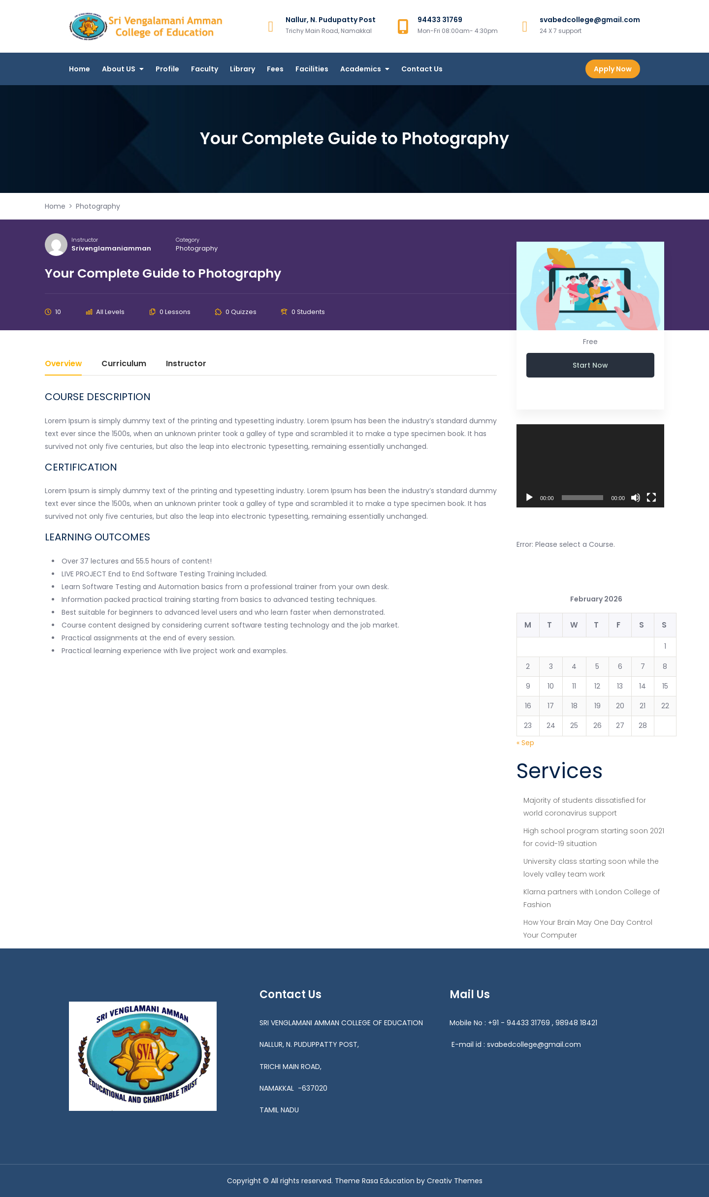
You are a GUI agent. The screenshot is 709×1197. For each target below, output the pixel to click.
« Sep (525, 743)
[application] (590, 465)
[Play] (529, 498)
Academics (360, 69)
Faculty (204, 69)
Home (79, 69)
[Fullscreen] (651, 498)
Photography (197, 248)
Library (242, 69)
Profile (167, 69)
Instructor (84, 240)
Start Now (590, 365)
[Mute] (636, 498)
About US (118, 69)
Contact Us (422, 69)
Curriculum (123, 364)
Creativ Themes (455, 1181)
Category (187, 240)
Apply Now (613, 69)
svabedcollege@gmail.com (534, 1044)
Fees (275, 69)
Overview (63, 364)
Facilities (311, 69)
